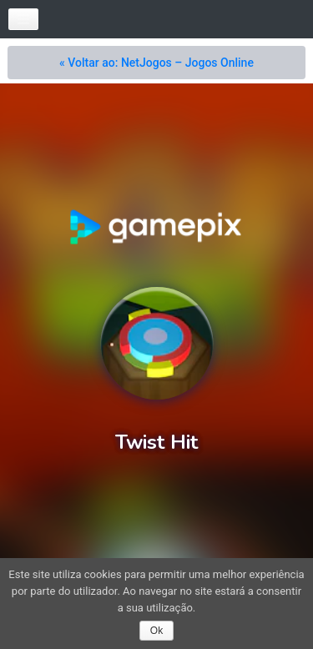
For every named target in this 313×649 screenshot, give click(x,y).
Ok (156, 630)
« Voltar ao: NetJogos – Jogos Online (156, 62)
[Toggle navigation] (23, 19)
